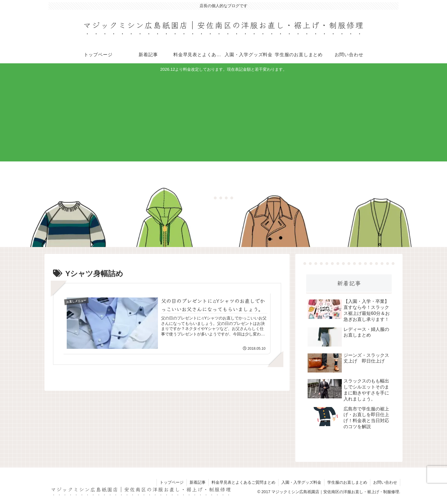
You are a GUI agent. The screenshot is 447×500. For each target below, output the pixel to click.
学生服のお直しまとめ (347, 482)
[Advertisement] (223, 116)
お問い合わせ (385, 482)
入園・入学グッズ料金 (301, 482)
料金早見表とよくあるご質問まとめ (243, 482)
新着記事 (198, 482)
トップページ (172, 482)
